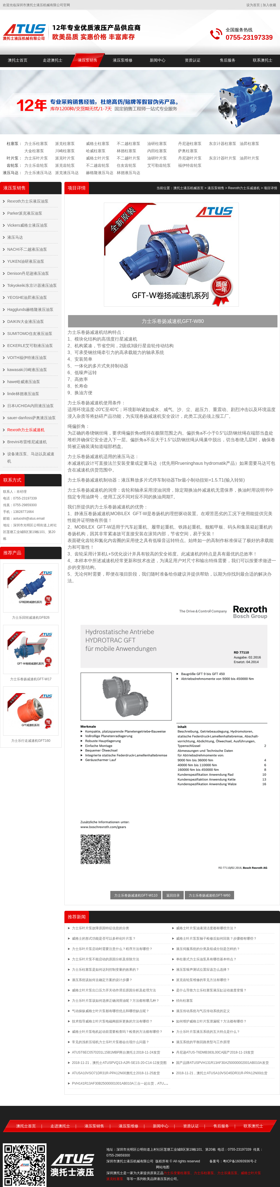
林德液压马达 (128, 172)
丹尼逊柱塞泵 (190, 143)
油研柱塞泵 (157, 143)
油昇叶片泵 (249, 158)
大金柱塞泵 (34, 151)
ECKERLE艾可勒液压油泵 (30, 345)
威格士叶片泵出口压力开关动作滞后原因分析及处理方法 (114, 990)
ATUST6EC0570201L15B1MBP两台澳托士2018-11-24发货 (116, 1052)
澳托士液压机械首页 (188, 188)
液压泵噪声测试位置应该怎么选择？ (203, 970)
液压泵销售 (87, 60)
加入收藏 (269, 5)
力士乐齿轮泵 (36, 165)
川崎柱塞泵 (65, 151)
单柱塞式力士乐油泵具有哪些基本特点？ (206, 959)
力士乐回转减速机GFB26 (31, 618)
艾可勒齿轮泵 (159, 165)
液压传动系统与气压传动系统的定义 (203, 1011)
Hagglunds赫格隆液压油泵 (30, 309)
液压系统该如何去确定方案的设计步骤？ (102, 980)
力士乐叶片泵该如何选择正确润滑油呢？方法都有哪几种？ (115, 1001)
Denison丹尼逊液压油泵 (28, 273)
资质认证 (192, 60)
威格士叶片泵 (97, 158)
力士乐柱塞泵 (36, 143)
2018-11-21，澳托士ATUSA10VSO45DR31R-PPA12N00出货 (221, 1073)
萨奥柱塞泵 (188, 151)
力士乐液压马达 (38, 172)
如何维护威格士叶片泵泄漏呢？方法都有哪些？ (211, 1021)
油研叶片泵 (157, 158)
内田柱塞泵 (157, 151)
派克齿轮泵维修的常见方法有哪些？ (203, 980)
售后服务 (227, 60)
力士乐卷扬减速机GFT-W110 (136, 895)
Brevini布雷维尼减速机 (27, 442)
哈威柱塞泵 (96, 151)
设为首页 (253, 5)
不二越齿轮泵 (97, 165)
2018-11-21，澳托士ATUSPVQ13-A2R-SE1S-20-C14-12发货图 (119, 1063)
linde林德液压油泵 (23, 393)
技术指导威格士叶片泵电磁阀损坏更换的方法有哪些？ (112, 1021)
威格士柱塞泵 (97, 143)
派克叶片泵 (65, 158)
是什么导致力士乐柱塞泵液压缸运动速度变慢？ (211, 990)
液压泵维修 (122, 60)
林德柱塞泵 (126, 151)
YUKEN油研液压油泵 (25, 261)
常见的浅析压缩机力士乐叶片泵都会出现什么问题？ (110, 1042)
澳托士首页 (17, 60)
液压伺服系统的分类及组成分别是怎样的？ (208, 949)
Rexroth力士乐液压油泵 (27, 201)
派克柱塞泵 (65, 143)
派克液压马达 (67, 172)
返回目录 (173, 895)
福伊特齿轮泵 (190, 165)
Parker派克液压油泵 (24, 213)
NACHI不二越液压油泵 (27, 249)
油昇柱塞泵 (249, 143)
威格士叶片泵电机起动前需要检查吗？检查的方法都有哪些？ (117, 1032)
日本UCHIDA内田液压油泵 (30, 406)
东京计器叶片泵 (222, 158)
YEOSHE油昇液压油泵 (27, 297)
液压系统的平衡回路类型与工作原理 (203, 1042)
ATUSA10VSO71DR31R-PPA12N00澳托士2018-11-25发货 (116, 1073)
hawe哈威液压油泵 (23, 381)
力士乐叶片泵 (36, 158)
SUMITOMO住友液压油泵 (29, 333)
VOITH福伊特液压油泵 (27, 357)
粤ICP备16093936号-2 (239, 1161)
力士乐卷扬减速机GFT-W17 (31, 679)
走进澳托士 (52, 60)
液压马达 (15, 237)
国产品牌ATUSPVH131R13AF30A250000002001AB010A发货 (222, 1063)
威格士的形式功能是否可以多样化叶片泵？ (104, 938)
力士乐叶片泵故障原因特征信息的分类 (100, 928)
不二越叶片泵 (128, 158)
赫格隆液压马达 (99, 172)
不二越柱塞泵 (128, 143)
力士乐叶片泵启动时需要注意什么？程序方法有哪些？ (112, 949)
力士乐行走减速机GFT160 (30, 741)
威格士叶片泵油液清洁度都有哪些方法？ (206, 928)
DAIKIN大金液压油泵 (25, 321)
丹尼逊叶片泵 (190, 158)
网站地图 (162, 1167)
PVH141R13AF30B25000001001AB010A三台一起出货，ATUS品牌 (122, 1083)
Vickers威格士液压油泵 (27, 225)
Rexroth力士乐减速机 (26, 430)
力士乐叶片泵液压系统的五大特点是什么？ (208, 1032)
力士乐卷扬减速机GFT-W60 (209, 895)
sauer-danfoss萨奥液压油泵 (31, 418)
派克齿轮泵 (65, 165)
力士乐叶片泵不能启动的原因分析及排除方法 (105, 959)
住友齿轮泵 (126, 165)
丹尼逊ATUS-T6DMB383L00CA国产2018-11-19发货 (215, 1052)
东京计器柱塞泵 (222, 143)
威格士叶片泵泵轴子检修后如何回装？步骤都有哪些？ (216, 938)
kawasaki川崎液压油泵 (27, 369)
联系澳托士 (262, 60)
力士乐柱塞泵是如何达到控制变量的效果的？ (105, 970)
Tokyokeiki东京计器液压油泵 (32, 285)
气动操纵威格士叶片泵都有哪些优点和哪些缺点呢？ (110, 1011)
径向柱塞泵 (184, 1001)
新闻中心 (157, 60)
